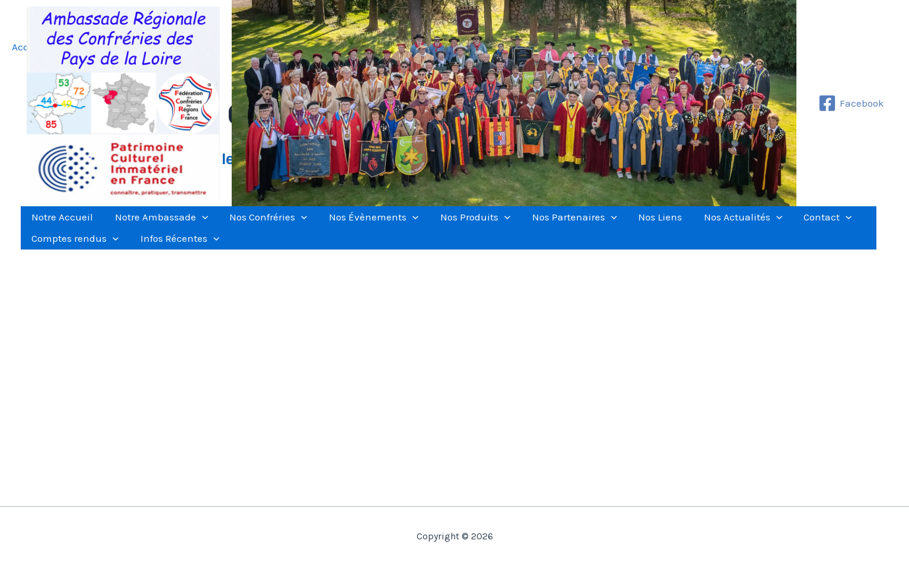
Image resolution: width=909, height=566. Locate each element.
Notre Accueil (59, 223)
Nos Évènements (351, 223)
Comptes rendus (72, 256)
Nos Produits (447, 223)
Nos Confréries (253, 223)
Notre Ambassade (152, 223)
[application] (193, 223)
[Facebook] (851, 103)
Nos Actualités (696, 223)
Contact (775, 223)
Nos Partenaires (540, 223)
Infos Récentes (170, 256)
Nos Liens (620, 223)
